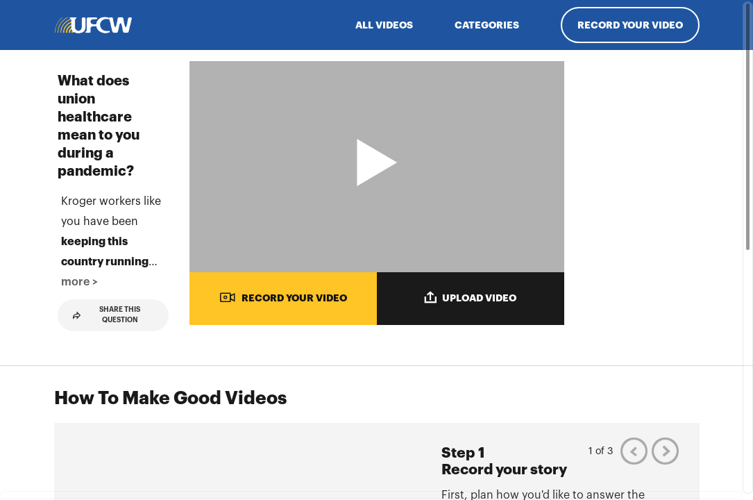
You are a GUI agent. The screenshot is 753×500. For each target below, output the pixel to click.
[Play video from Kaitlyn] (641, 339)
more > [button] (143, 409)
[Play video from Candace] (641, 239)
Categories (487, 25)
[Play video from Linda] (641, 438)
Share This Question (107, 442)
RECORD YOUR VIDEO (283, 297)
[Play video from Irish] (641, 139)
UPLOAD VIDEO (470, 297)
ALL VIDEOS (384, 25)
